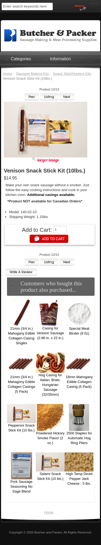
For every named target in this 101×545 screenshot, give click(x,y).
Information (60, 58)
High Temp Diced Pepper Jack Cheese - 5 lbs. (79, 479)
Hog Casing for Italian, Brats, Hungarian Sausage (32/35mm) (50, 384)
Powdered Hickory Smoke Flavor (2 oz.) (50, 438)
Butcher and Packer (48, 532)
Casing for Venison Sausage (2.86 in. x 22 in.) (50, 333)
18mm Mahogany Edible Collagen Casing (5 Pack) (79, 382)
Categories (21, 58)
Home (7, 74)
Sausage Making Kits (32, 74)
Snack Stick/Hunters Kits (72, 74)
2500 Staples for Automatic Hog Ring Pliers (79, 438)
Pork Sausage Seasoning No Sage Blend (22, 486)
